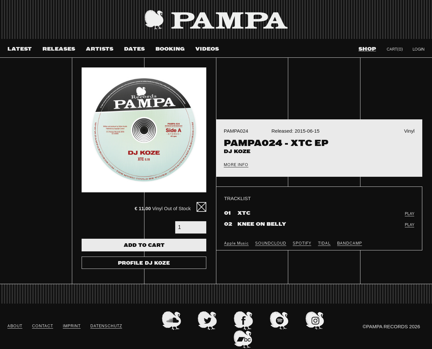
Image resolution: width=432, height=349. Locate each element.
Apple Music (236, 244)
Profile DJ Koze (144, 263)
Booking (170, 49)
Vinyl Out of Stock (163, 208)
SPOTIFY (302, 244)
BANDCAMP (349, 244)
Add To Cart (144, 245)
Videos (207, 49)
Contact (42, 326)
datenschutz (106, 326)
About (14, 326)
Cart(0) (395, 50)
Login (419, 50)
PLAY (409, 214)
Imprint (72, 326)
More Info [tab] (236, 165)
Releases (58, 49)
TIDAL (324, 244)
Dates (134, 49)
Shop (367, 49)
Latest (19, 49)
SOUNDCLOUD (270, 244)
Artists (99, 49)
